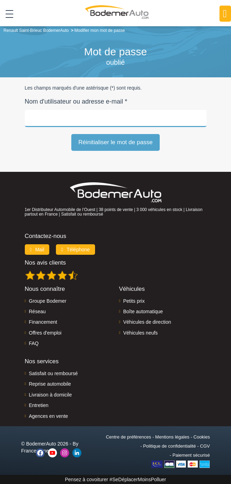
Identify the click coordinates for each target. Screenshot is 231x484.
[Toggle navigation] (7, 13)
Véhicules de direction (147, 322)
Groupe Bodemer (47, 301)
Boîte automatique (143, 311)
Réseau (37, 311)
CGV (205, 446)
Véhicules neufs (140, 333)
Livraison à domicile (50, 395)
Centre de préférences (128, 437)
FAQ (34, 343)
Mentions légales (172, 437)
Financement (43, 322)
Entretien (39, 405)
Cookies (202, 437)
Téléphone (75, 249)
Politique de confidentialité (169, 446)
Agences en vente (48, 416)
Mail (37, 249)
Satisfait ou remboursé (53, 373)
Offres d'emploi (45, 333)
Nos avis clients (45, 262)
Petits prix (134, 301)
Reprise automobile (50, 384)
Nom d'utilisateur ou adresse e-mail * (76, 101)
